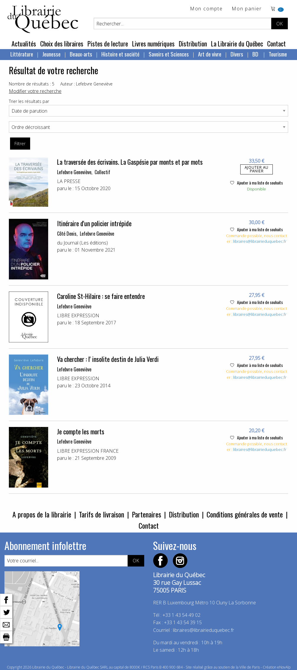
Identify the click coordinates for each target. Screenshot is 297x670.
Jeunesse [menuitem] (51, 54)
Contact (276, 43)
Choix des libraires (61, 43)
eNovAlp (283, 667)
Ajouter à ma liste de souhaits (256, 182)
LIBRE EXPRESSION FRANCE (88, 451)
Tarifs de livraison (101, 514)
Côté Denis (67, 233)
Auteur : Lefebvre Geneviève (86, 84)
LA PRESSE (68, 181)
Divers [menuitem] (237, 54)
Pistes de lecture (107, 43)
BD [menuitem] (255, 54)
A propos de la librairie (41, 514)
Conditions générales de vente (245, 514)
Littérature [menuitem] (21, 54)
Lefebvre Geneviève (74, 172)
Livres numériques (153, 43)
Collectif (102, 172)
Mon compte (206, 9)
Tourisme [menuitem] (278, 54)
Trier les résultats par (29, 101)
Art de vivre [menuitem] (209, 54)
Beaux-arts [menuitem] (81, 54)
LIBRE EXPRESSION (78, 315)
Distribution (193, 43)
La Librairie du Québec (237, 43)
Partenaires (146, 514)
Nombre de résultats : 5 (31, 84)
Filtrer (19, 143)
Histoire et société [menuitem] (120, 54)
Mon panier (247, 9)
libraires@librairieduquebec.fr (259, 241)
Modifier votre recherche (35, 91)
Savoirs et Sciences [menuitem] (169, 54)
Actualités (24, 43)
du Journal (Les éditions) (82, 242)
